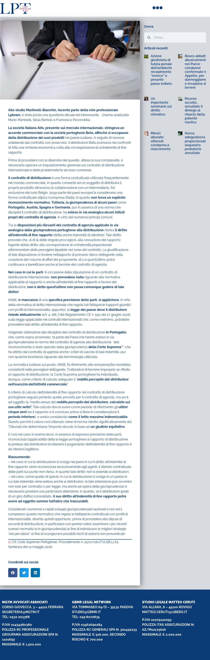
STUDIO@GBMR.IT (86, 612)
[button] (12, 572)
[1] (9, 542)
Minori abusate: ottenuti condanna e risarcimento (161, 141)
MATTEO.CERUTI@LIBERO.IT (164, 612)
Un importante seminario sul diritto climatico (161, 106)
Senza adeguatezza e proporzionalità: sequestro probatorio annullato (197, 143)
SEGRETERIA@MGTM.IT (21, 612)
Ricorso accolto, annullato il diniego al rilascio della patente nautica (195, 110)
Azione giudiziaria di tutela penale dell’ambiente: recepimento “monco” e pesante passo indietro (162, 69)
